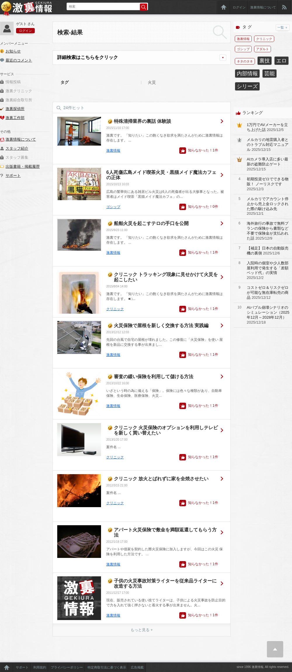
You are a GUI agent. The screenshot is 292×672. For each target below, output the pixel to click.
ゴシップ (113, 207)
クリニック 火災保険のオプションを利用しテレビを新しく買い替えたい (166, 430)
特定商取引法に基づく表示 (107, 667)
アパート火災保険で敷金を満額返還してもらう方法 (165, 532)
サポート (13, 175)
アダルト (262, 49)
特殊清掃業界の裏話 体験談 (142, 121)
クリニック (115, 309)
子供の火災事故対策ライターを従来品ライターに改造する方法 (165, 583)
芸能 (269, 73)
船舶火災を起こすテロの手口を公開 (151, 223)
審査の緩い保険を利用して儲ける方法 (153, 376)
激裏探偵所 (15, 109)
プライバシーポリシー (67, 667)
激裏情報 (113, 151)
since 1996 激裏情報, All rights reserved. (263, 666)
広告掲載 (137, 667)
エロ (281, 61)
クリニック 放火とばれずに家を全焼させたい (161, 478)
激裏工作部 (15, 118)
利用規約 (39, 667)
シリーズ (247, 86)
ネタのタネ (245, 61)
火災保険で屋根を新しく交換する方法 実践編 (161, 325)
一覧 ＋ (282, 27)
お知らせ (13, 51)
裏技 (264, 61)
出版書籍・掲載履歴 (23, 166)
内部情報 (247, 73)
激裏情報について (263, 7)
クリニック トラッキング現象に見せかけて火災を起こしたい (166, 277)
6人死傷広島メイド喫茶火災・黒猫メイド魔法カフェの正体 (161, 175)
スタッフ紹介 (17, 148)
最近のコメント (19, 60)
